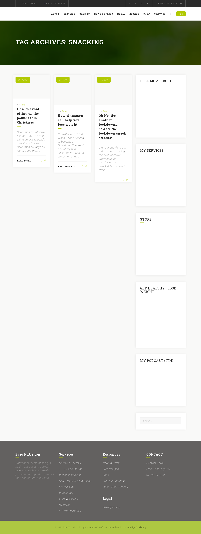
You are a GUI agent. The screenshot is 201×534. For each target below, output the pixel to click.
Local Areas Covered (115, 486)
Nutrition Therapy (70, 462)
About (55, 14)
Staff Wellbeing (68, 498)
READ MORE (24, 160)
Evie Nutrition (70, 527)
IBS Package (66, 486)
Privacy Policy (111, 507)
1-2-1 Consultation (71, 468)
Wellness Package (70, 474)
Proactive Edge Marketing (133, 527)
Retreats (64, 504)
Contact (160, 14)
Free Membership (114, 480)
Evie (23, 104)
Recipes (135, 14)
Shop (147, 14)
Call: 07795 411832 (55, 3)
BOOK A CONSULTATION (170, 3)
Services (69, 14)
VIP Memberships (70, 510)
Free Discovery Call (158, 468)
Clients (85, 14)
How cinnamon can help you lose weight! (70, 120)
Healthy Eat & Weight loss (75, 480)
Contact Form (29, 3)
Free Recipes (111, 468)
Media (121, 14)
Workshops (66, 492)
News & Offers (103, 14)
